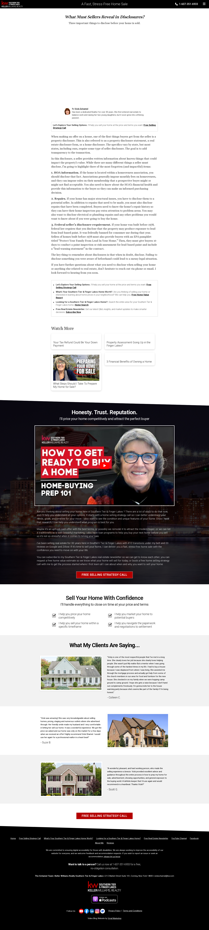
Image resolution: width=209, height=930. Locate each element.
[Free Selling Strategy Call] (30, 838)
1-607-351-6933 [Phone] (187, 4)
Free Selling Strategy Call (104, 574)
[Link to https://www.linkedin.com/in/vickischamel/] (92, 911)
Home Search (82, 305)
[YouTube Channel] (179, 838)
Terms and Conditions (132, 911)
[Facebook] (194, 838)
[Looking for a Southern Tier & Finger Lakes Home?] (118, 838)
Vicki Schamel (81, 109)
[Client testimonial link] (71, 673)
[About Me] (99, 843)
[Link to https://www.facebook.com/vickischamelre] (86, 911)
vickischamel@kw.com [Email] (164, 876)
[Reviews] (110, 843)
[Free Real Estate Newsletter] (156, 838)
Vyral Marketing (114, 918)
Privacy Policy (114, 911)
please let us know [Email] (112, 856)
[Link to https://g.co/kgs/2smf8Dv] (102, 911)
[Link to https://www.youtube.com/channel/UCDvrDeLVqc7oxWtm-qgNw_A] (81, 911)
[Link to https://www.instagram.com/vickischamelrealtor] (97, 911)
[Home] (11, 4)
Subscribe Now (73, 312)
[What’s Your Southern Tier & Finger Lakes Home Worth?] (68, 838)
